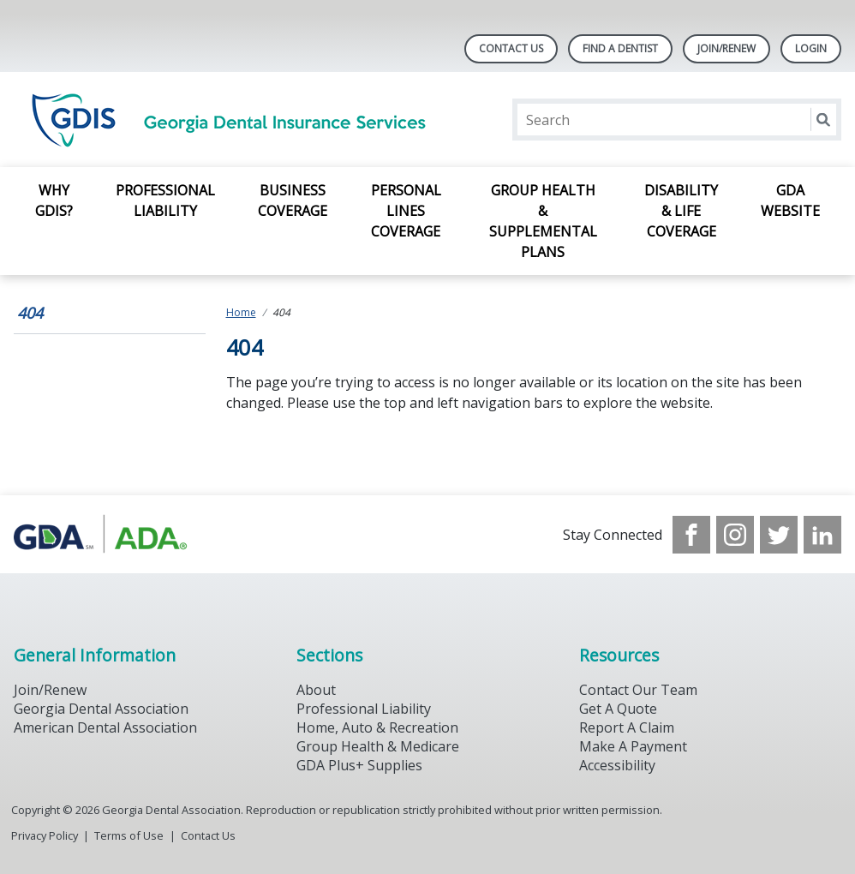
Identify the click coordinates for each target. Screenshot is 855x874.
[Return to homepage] (235, 119)
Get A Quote (618, 708)
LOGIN (811, 48)
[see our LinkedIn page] (822, 535)
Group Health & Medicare (377, 746)
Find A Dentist (620, 48)
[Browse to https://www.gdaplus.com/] (101, 534)
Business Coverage (292, 200)
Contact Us (511, 48)
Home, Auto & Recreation (377, 727)
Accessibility (617, 765)
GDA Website (790, 200)
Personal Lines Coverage (406, 211)
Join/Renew (726, 48)
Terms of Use (129, 835)
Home (241, 312)
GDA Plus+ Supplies (359, 765)
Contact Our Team (638, 689)
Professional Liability (165, 200)
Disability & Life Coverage (681, 211)
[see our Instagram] (735, 535)
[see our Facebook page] (691, 535)
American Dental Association (105, 727)
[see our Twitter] (779, 535)
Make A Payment (633, 746)
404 (30, 312)
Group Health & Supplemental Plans (543, 221)
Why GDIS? (54, 200)
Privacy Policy (44, 835)
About (316, 689)
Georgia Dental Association (101, 708)
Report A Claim (626, 727)
